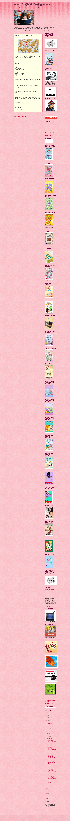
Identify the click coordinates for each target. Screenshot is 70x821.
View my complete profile (49, 606)
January (48, 784)
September (49, 726)
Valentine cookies (30, 103)
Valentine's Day (17, 105)
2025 (47, 712)
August (48, 728)
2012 (47, 798)
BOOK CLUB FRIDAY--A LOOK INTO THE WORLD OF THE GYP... (51, 753)
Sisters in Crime (47, 701)
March (48, 736)
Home (28, 114)
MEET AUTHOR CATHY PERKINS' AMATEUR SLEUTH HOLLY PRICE (51, 774)
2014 (47, 795)
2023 (47, 715)
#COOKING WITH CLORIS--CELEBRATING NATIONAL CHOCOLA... (51, 756)
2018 (47, 788)
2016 (47, 791)
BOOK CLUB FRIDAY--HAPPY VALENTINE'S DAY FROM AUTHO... (51, 762)
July (48, 730)
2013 (47, 796)
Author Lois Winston (48, 698)
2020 (47, 720)
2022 (47, 717)
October (48, 725)
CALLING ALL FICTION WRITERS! (51, 759)
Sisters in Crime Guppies (49, 703)
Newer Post (16, 114)
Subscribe (50, 94)
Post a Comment (19, 109)
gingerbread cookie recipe (22, 103)
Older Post (40, 114)
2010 (47, 801)
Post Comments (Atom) (22, 116)
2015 (47, 793)
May (48, 733)
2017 (47, 790)
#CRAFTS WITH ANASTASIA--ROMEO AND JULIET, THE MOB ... (51, 749)
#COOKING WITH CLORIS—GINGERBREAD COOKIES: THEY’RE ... (51, 770)
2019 (47, 786)
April (48, 735)
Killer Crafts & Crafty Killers (32, 4)
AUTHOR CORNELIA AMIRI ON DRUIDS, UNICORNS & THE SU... (51, 777)
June (48, 731)
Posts (47, 140)
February (48, 738)
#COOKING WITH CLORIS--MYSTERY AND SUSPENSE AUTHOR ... (51, 745)
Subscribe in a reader (48, 135)
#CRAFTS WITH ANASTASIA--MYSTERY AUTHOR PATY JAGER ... (51, 741)
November (49, 723)
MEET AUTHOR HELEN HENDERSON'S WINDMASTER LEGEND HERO (51, 766)
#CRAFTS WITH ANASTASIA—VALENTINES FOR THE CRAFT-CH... (51, 781)
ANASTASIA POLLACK (50, 589)
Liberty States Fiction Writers (50, 700)
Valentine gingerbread (37, 103)
